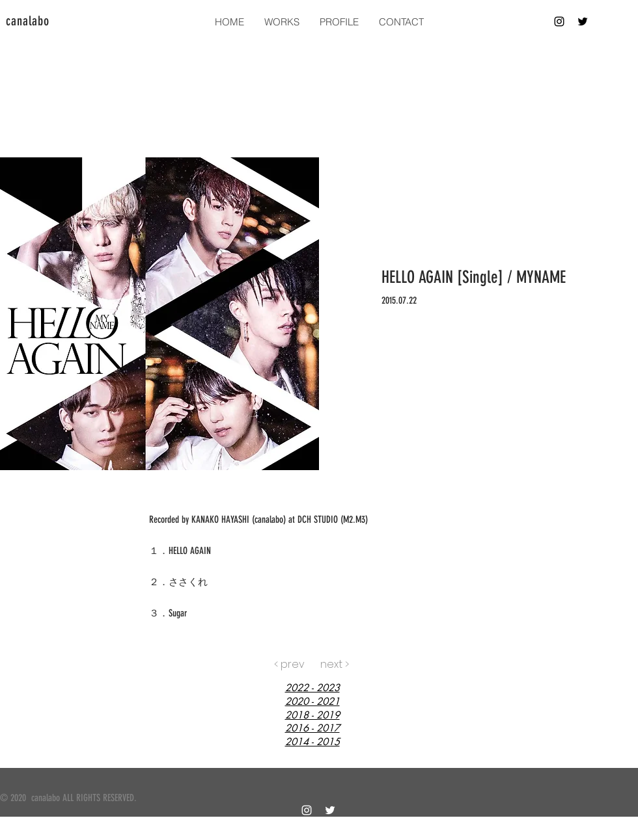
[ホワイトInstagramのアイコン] (306, 810)
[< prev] (289, 665)
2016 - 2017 (312, 728)
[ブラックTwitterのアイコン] (582, 21)
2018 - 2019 (312, 715)
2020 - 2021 (312, 701)
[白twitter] (330, 810)
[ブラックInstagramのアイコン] (559, 21)
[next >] (334, 665)
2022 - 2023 (312, 687)
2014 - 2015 (312, 741)
